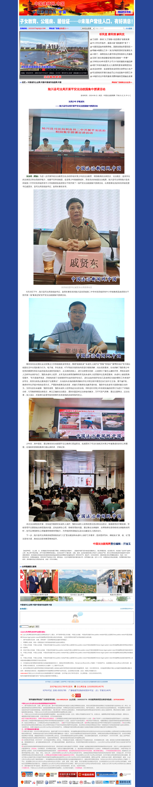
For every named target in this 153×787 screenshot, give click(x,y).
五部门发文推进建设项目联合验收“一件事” (110, 58)
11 (72, 70)
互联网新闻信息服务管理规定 (57, 640)
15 (85, 70)
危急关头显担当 (116, 595)
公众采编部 (55, 682)
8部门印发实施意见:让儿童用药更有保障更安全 (112, 65)
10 (69, 70)
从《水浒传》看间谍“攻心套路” (63, 73)
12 (76, 70)
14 (82, 70)
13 (79, 70)
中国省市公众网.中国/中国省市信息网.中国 (44, 82)
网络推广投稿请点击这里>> (122, 82)
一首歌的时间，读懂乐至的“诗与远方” (37, 73)
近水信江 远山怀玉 (78, 595)
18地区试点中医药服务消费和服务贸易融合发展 (112, 76)
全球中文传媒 (39, 7)
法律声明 (63, 682)
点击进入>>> (64, 28)
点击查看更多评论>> (126, 608)
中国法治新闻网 (109, 95)
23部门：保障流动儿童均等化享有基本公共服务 (112, 54)
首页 (24, 82)
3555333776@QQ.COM (37, 28)
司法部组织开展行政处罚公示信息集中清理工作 (112, 73)
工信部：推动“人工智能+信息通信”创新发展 (110, 39)
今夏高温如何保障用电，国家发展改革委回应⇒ (112, 47)
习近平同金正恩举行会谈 (39, 595)
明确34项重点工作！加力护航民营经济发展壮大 (112, 50)
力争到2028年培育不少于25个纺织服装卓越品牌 (112, 61)
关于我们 (48, 682)
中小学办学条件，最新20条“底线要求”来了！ (111, 43)
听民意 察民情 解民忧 (111, 34)
